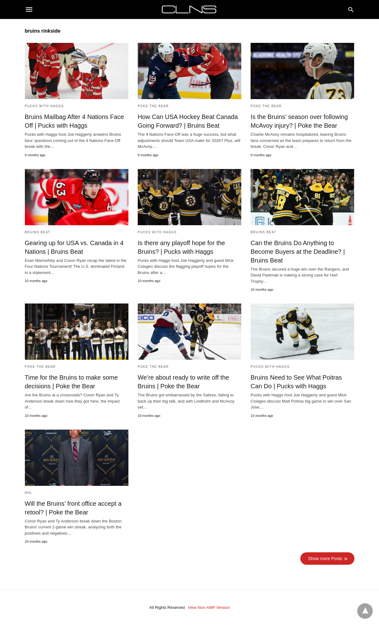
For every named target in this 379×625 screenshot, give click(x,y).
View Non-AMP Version (209, 607)
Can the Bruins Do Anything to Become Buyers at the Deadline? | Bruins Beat (298, 252)
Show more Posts (325, 558)
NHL (29, 493)
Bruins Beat (37, 232)
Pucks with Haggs (44, 106)
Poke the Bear (153, 106)
